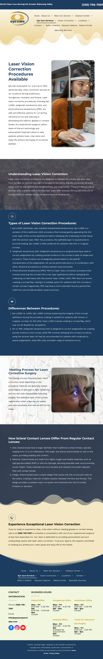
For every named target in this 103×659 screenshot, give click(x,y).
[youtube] (23, 628)
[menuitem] (36, 15)
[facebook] (11, 628)
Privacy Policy (54, 653)
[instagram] (17, 628)
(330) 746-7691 (92, 4)
